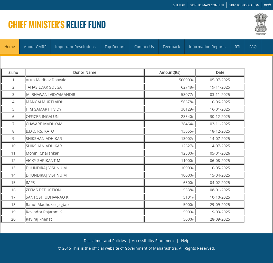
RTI (237, 46)
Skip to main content (207, 5)
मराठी (267, 5)
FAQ (253, 46)
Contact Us (144, 46)
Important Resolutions (75, 46)
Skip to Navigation (244, 5)
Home (9, 46)
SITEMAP (179, 5)
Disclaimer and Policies (105, 240)
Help (185, 240)
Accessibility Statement (153, 240)
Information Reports (207, 46)
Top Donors (115, 46)
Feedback (171, 46)
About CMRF (35, 46)
